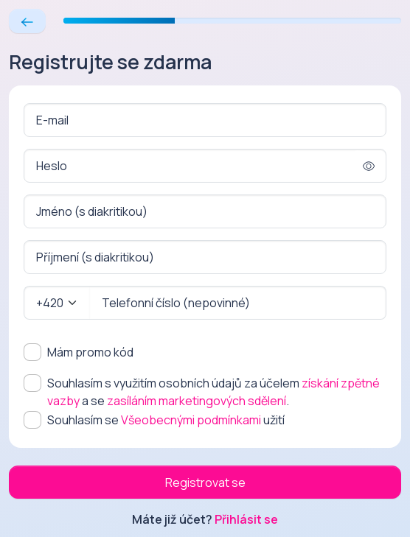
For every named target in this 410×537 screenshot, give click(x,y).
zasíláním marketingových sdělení (196, 401)
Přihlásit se (246, 519)
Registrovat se (205, 482)
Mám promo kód (90, 352)
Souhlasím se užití (166, 420)
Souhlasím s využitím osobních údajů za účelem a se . (213, 392)
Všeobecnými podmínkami (191, 420)
